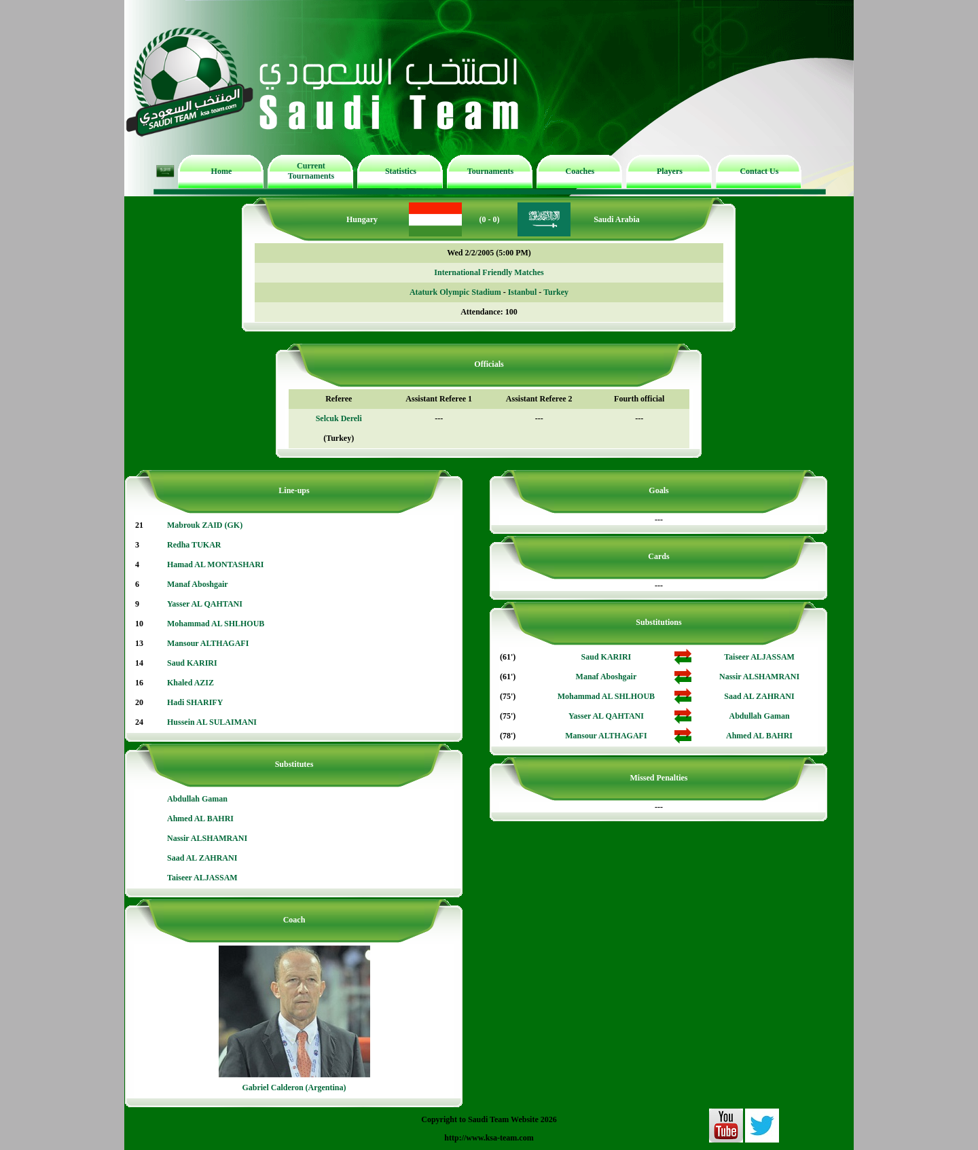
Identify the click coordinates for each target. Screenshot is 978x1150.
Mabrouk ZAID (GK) (204, 525)
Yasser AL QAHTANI (204, 604)
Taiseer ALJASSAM (202, 877)
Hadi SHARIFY (195, 702)
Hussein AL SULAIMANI (212, 722)
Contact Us (759, 171)
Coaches (580, 171)
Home (221, 171)
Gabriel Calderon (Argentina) (294, 1087)
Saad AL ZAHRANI (202, 858)
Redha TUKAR (194, 545)
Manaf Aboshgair (197, 584)
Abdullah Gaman (197, 799)
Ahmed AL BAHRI (200, 818)
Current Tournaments (311, 171)
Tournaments (490, 171)
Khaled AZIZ (190, 682)
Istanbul (522, 292)
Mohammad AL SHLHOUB (215, 623)
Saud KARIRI (192, 663)
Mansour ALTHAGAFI (208, 643)
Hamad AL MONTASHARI (215, 564)
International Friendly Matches (488, 272)
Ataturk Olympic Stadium (455, 292)
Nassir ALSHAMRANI (207, 838)
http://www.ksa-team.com (488, 1138)
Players (670, 171)
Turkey (555, 292)
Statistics (400, 171)
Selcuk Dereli (339, 418)
